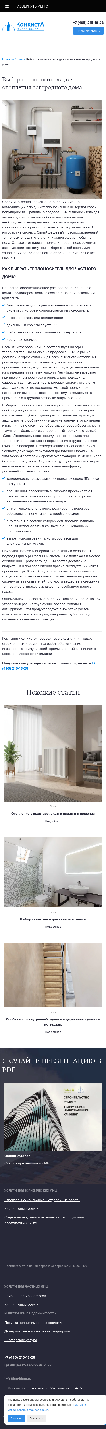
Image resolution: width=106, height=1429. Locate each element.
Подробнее (53, 821)
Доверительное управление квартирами (37, 1331)
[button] (53, 6)
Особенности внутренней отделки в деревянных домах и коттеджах (53, 1022)
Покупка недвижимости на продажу (33, 1323)
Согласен (16, 1418)
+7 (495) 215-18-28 (88, 23)
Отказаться (36, 1418)
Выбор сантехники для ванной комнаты (53, 919)
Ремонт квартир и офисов (25, 1296)
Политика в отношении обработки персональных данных (45, 1266)
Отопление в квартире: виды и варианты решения (53, 813)
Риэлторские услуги (20, 1340)
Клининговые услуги (21, 1208)
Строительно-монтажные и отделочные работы (42, 1200)
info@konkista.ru (89, 31)
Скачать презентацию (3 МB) (27, 1163)
